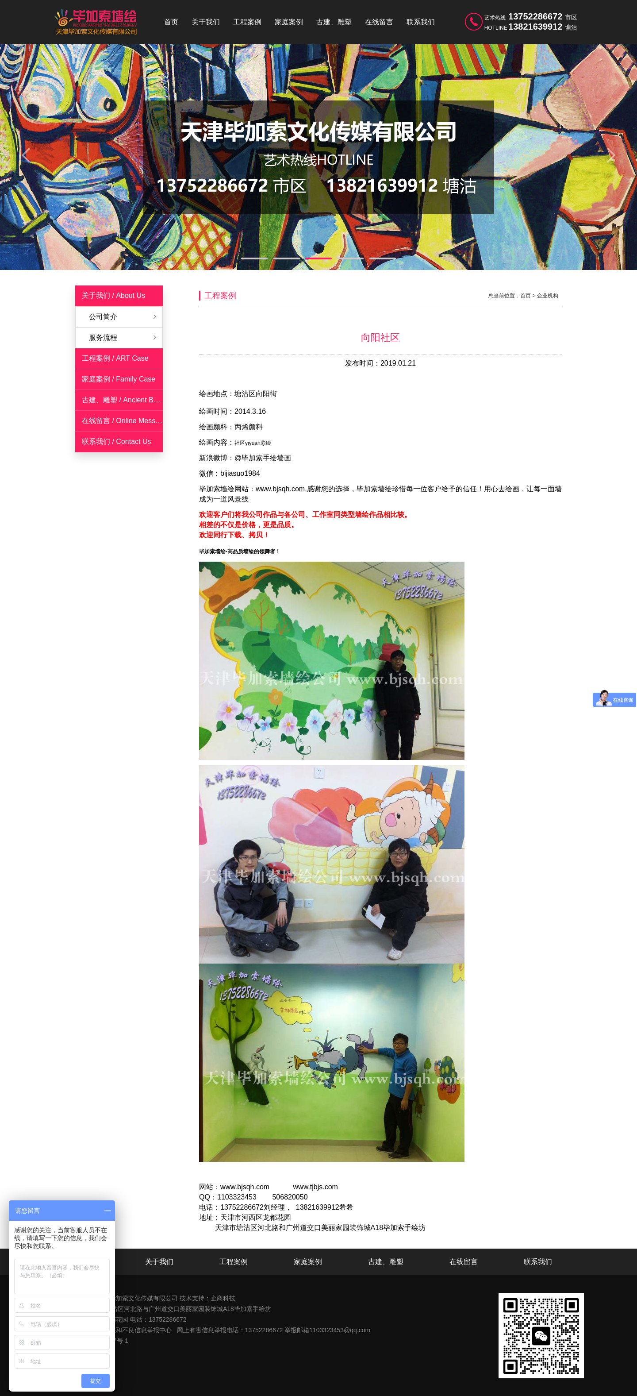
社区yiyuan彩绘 (252, 443)
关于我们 (206, 22)
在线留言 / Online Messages (126, 420)
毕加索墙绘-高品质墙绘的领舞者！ (239, 551)
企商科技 (223, 1298)
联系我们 (421, 22)
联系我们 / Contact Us (116, 441)
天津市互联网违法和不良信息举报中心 (119, 1330)
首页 (171, 22)
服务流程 (103, 337)
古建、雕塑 (334, 22)
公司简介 (103, 316)
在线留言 (379, 22)
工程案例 (247, 22)
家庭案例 (289, 22)
